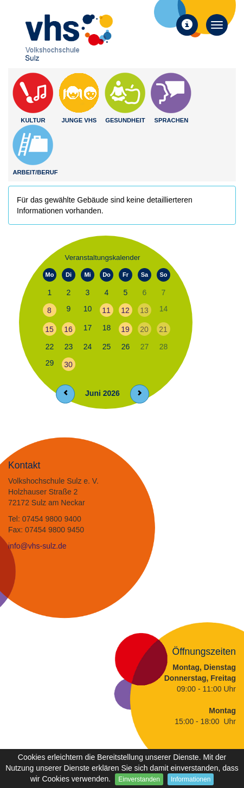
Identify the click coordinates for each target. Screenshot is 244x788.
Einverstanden (139, 779)
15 (49, 329)
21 (163, 329)
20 (144, 329)
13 (144, 310)
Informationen (190, 779)
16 (68, 329)
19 (125, 329)
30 (68, 364)
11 (106, 310)
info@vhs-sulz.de (37, 546)
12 (125, 310)
